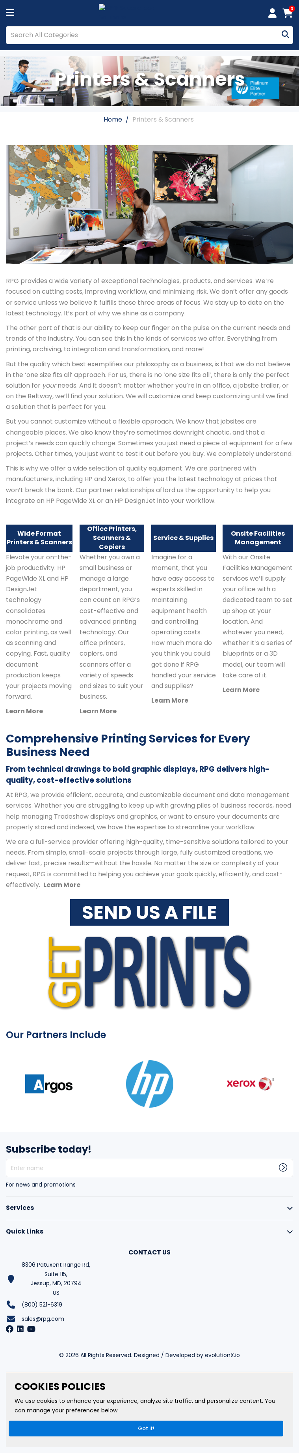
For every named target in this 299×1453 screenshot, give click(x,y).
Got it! (146, 1428)
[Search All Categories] (149, 35)
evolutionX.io (222, 1355)
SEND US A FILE (149, 912)
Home (113, 119)
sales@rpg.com (43, 1319)
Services (20, 1207)
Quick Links (24, 1231)
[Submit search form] (285, 34)
